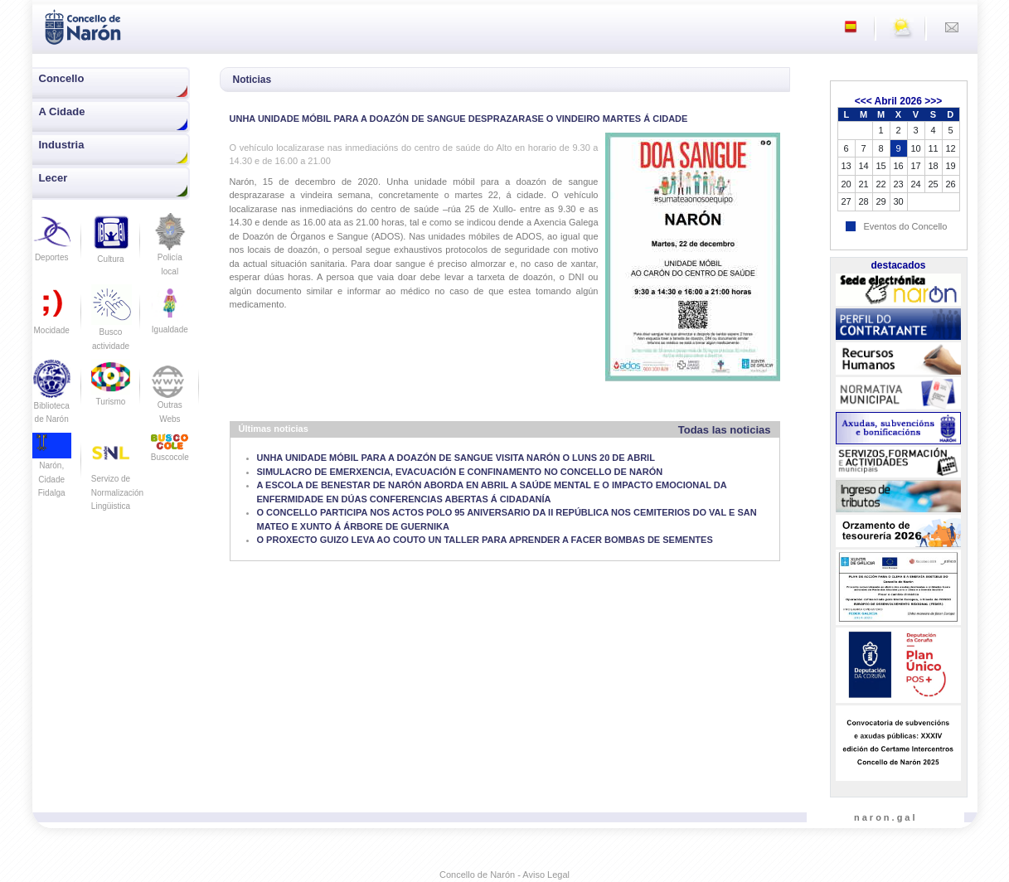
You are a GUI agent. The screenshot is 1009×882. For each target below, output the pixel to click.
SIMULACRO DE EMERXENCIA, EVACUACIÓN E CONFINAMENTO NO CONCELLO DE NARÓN (460, 472)
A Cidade (62, 111)
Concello (62, 78)
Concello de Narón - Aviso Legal (504, 875)
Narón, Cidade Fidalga (51, 468)
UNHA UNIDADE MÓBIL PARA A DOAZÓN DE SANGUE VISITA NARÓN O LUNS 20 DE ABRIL (456, 458)
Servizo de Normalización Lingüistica (117, 479)
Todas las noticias (724, 430)
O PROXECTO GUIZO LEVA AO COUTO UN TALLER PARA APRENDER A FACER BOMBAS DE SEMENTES (485, 540)
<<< (863, 101)
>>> (933, 101)
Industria (62, 144)
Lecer (53, 178)
